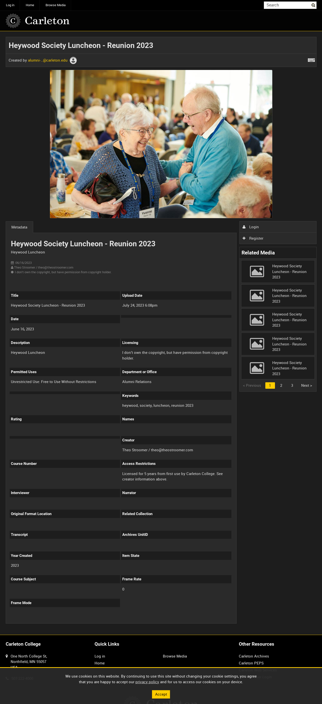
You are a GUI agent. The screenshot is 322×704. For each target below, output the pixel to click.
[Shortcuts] (311, 59)
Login (251, 226)
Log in (10, 5)
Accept (161, 694)
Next (306, 385)
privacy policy (147, 681)
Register (253, 238)
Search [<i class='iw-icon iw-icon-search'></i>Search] (313, 5)
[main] (161, 333)
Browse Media (56, 5)
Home (30, 5)
